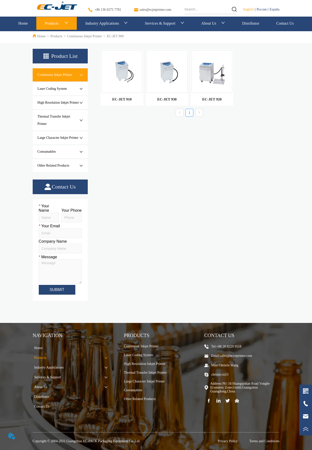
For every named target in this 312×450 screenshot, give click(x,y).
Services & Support (164, 23)
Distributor (250, 23)
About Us (213, 23)
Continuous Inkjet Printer (84, 36)
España (274, 9)
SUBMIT (56, 290)
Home (23, 23)
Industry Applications (106, 23)
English (248, 9)
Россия (262, 9)
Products (56, 23)
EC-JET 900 (115, 36)
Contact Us (285, 23)
